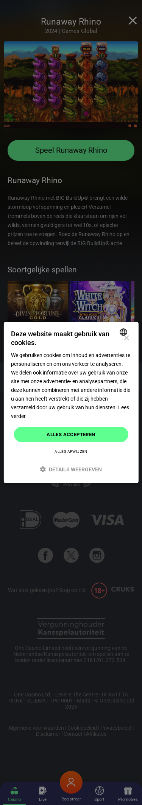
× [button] (126, 338)
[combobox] (124, 332)
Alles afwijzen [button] (71, 451)
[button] (71, 469)
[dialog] (70, 402)
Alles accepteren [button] (71, 434)
